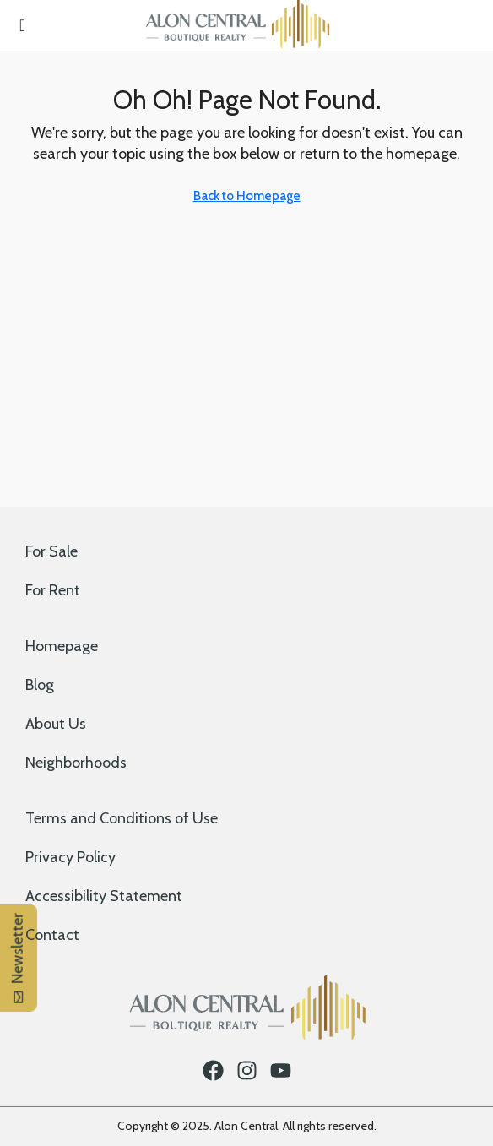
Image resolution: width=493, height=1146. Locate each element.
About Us (55, 723)
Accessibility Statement (103, 896)
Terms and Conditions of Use (121, 818)
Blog (39, 685)
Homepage (61, 646)
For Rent (52, 590)
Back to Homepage (247, 196)
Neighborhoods (76, 762)
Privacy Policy (70, 857)
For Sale (51, 551)
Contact (52, 935)
